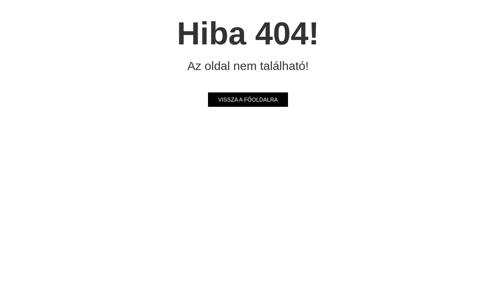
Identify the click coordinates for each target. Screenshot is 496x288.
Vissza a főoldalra (248, 99)
